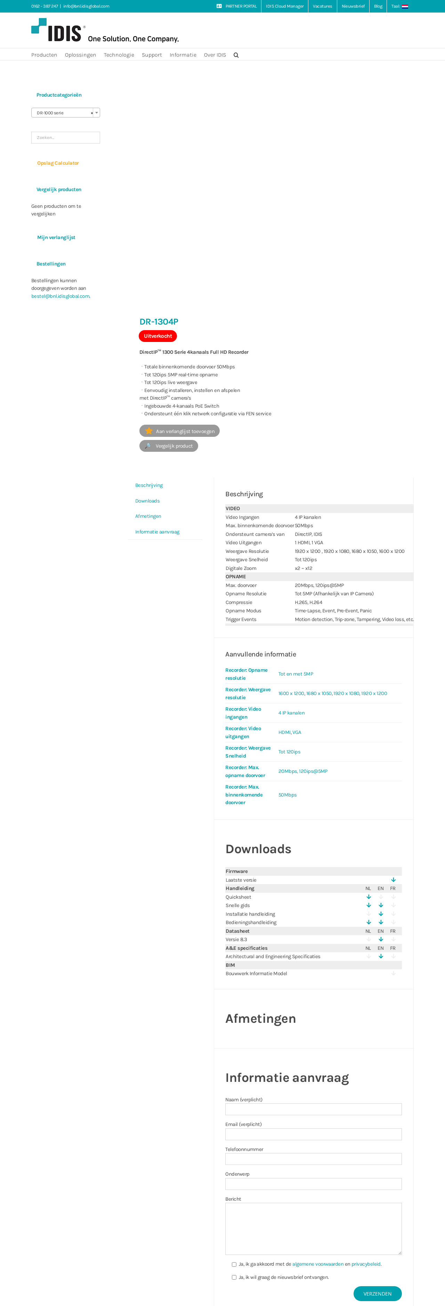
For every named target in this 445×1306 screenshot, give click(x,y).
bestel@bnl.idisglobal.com (60, 296)
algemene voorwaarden (317, 1264)
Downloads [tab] (147, 501)
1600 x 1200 (291, 693)
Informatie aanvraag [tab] (157, 532)
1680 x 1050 (319, 693)
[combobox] (65, 112)
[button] (236, 54)
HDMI (284, 732)
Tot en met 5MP (295, 674)
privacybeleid (366, 1264)
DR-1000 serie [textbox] (63, 113)
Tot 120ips (289, 752)
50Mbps (287, 795)
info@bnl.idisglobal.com (86, 6)
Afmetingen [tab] (148, 516)
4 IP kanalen (291, 713)
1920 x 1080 (346, 693)
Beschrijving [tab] (148, 485)
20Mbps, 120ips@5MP (302, 771)
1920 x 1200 (374, 693)
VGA (296, 732)
